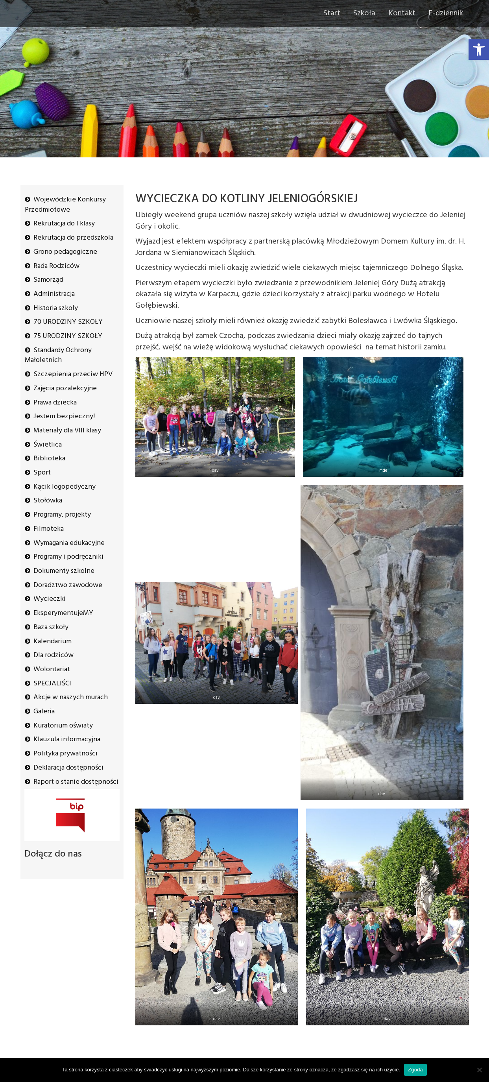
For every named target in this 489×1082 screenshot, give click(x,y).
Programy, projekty (62, 515)
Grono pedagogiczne (65, 252)
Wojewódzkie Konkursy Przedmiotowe (65, 205)
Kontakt (401, 13)
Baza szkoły (50, 627)
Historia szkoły (55, 308)
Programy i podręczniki (68, 557)
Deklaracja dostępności (68, 768)
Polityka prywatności (65, 753)
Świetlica (47, 445)
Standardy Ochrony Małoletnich (58, 355)
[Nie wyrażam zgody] (479, 1070)
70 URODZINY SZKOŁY (68, 322)
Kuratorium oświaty (63, 725)
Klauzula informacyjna (66, 739)
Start (331, 13)
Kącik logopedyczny (64, 487)
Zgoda (415, 1070)
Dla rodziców (53, 655)
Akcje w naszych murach (70, 697)
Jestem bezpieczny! (64, 416)
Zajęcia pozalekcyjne (65, 388)
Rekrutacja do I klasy (64, 223)
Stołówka (47, 500)
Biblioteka (49, 458)
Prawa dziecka (55, 402)
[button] (479, 49)
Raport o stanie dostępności (75, 782)
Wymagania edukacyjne (69, 543)
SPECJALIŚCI (52, 683)
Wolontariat (51, 669)
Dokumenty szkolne (63, 571)
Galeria (44, 711)
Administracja (54, 294)
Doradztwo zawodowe (67, 585)
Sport (42, 472)
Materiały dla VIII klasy (67, 430)
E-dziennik (445, 13)
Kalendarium (52, 641)
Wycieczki (49, 599)
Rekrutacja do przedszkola (73, 238)
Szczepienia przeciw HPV (73, 374)
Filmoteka (48, 529)
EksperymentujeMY (63, 613)
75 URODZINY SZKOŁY (67, 336)
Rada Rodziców (56, 266)
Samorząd (48, 280)
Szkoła (364, 13)
